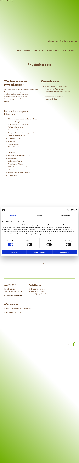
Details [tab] (39, 215)
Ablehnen (14, 252)
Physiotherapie (53, 50)
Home (19, 50)
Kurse (64, 50)
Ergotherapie (39, 50)
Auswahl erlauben (39, 252)
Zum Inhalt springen (7, 1)
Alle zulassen (64, 252)
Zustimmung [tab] (13, 215)
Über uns (27, 50)
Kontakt (72, 50)
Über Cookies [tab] (65, 215)
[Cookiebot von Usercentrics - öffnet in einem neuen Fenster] (69, 210)
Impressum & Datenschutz (13, 295)
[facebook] (74, 344)
